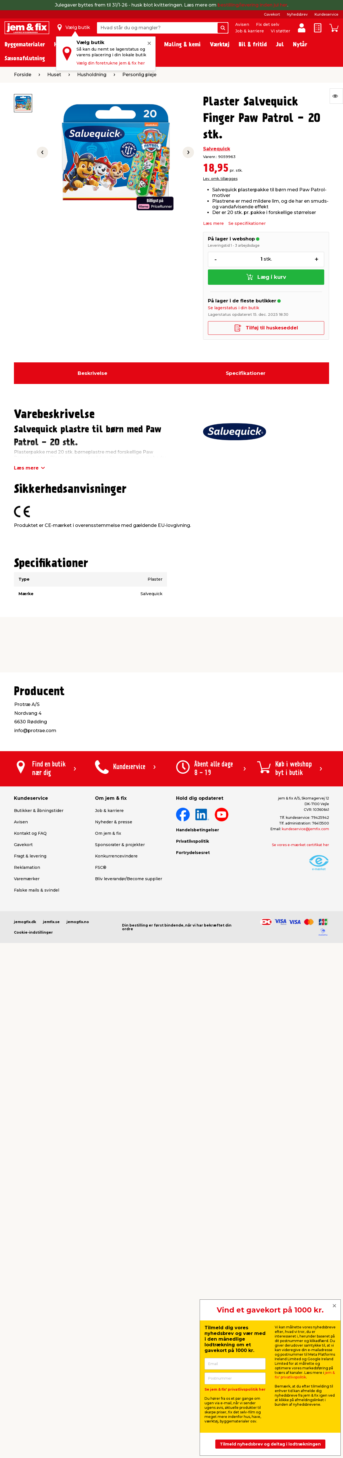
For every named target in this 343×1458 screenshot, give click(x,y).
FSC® (100, 867)
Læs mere (213, 223)
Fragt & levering (30, 856)
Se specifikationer (247, 223)
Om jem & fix (108, 833)
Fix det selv (267, 24)
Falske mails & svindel (36, 890)
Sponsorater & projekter (120, 844)
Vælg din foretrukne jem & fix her (111, 63)
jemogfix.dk (25, 922)
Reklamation (27, 867)
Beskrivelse (92, 373)
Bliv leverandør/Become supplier (128, 878)
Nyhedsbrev (297, 14)
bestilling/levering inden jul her (252, 5)
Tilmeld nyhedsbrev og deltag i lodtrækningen (270, 1444)
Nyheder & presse (113, 821)
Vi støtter (280, 31)
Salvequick (216, 148)
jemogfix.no (78, 922)
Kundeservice (326, 14)
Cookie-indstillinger (33, 932)
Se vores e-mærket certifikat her (300, 845)
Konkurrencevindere (116, 856)
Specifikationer (245, 373)
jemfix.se (51, 922)
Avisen (242, 24)
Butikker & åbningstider (38, 810)
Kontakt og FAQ (30, 833)
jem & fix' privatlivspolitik (305, 1374)
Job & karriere (249, 31)
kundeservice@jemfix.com (305, 829)
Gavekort (272, 14)
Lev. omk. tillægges (220, 178)
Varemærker (27, 878)
